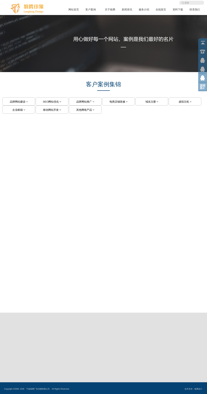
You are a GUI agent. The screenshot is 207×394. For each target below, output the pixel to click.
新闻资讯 (127, 9)
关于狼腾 (110, 9)
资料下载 (178, 9)
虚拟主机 (185, 101)
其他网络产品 (85, 109)
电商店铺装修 (118, 101)
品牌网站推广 (85, 101)
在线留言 (161, 9)
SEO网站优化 (52, 101)
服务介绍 (144, 9)
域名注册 (151, 101)
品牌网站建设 (19, 101)
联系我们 (195, 9)
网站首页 (73, 9)
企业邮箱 (18, 109)
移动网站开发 (52, 109)
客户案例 (91, 9)
